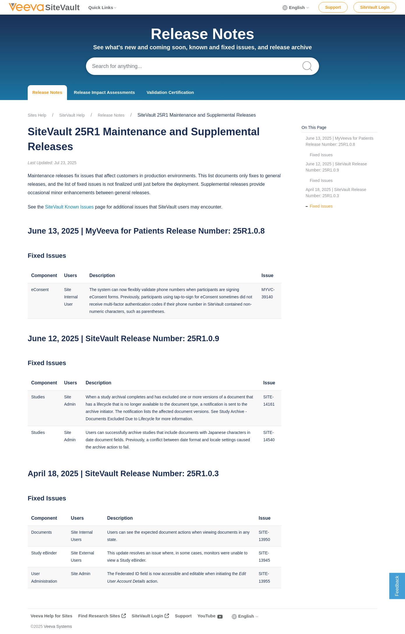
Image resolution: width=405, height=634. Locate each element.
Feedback (397, 586)
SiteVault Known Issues (69, 206)
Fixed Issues (321, 155)
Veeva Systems (58, 626)
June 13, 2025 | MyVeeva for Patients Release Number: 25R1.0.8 (339, 141)
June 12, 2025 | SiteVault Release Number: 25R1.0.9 (336, 167)
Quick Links (102, 7)
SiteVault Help (72, 115)
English (296, 7)
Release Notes (47, 92)
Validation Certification (170, 92)
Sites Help (37, 115)
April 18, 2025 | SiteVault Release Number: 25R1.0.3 (336, 192)
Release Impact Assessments (104, 92)
